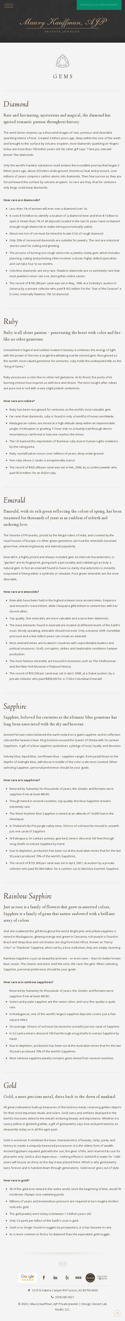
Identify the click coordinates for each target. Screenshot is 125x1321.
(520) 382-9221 (64, 1297)
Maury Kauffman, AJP (62, 25)
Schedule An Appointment (99, 4)
